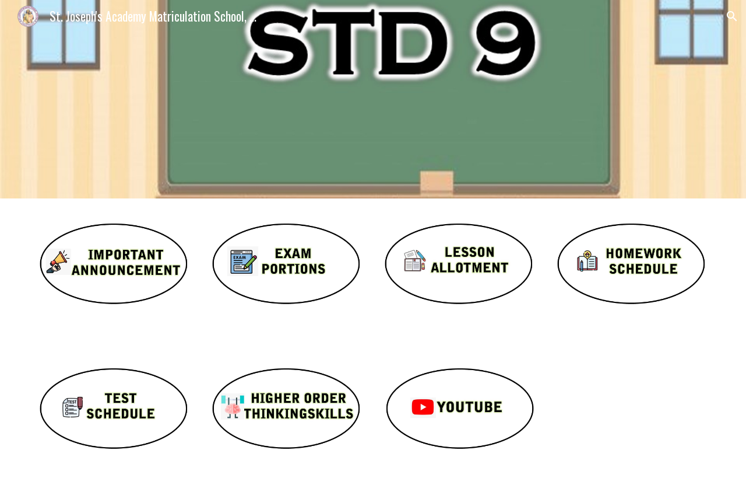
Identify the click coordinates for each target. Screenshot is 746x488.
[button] (732, 16)
